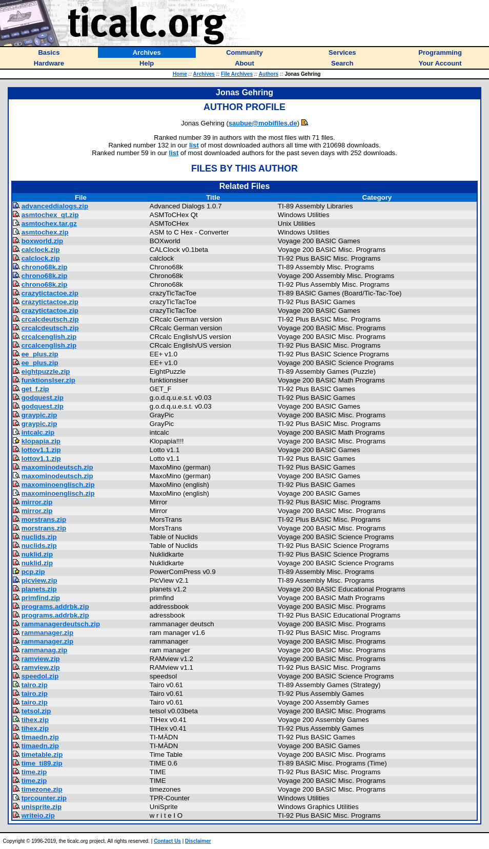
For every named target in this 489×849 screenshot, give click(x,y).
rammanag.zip (45, 650)
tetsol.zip (36, 711)
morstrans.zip (44, 519)
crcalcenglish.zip (49, 337)
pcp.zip (33, 572)
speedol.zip (40, 676)
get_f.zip (35, 389)
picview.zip (39, 580)
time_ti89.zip (42, 763)
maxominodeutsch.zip (57, 467)
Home (180, 74)
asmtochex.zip (45, 232)
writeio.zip (38, 815)
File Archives (237, 74)
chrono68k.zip (45, 267)
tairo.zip (35, 685)
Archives (204, 74)
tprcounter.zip (44, 798)
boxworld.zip (42, 241)
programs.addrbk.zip (55, 606)
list (194, 145)
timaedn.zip (40, 737)
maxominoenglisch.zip (58, 485)
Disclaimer (198, 841)
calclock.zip (41, 249)
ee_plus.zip (40, 354)
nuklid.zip (37, 554)
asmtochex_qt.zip (50, 215)
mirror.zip (37, 502)
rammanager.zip (47, 632)
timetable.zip (42, 754)
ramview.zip (41, 659)
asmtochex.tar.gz (49, 223)
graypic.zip (39, 415)
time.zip (34, 772)
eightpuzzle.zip (46, 371)
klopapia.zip (41, 441)
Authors (268, 74)
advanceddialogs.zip (55, 206)
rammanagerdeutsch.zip (61, 624)
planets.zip (39, 589)
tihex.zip (35, 720)
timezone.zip (42, 789)
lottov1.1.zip (41, 450)
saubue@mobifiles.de (263, 123)
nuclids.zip (39, 537)
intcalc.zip (38, 432)
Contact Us (167, 841)
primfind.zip (41, 598)
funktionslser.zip (48, 380)
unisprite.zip (42, 807)
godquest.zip (43, 397)
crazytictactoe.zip (50, 293)
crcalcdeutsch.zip (50, 319)
